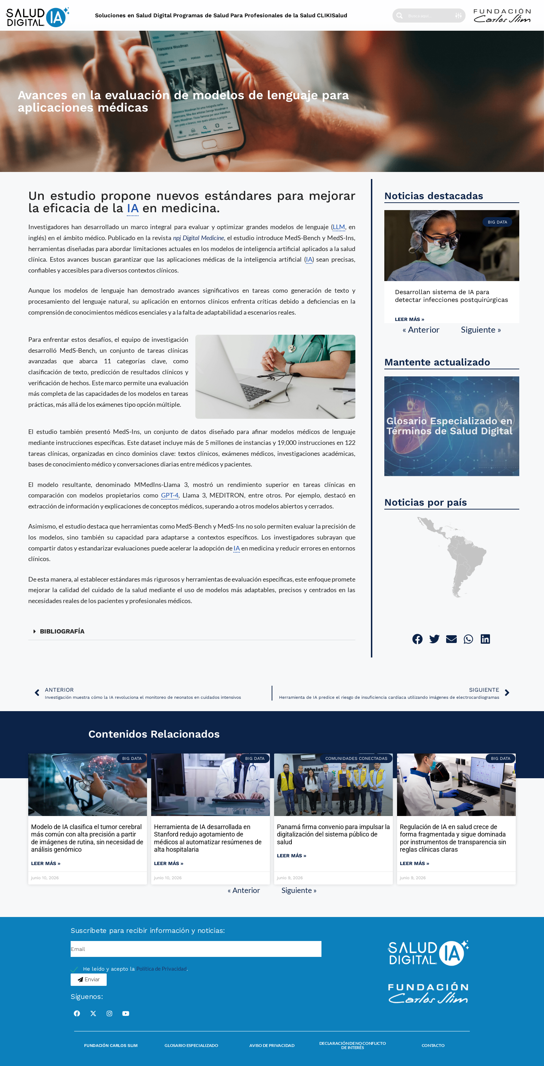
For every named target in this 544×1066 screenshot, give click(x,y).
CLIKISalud (332, 15)
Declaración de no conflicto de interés (352, 1045)
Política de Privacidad (161, 968)
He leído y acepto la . (135, 969)
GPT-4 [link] (169, 495)
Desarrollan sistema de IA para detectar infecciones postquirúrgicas (451, 295)
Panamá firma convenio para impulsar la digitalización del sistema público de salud (333, 834)
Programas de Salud (201, 15)
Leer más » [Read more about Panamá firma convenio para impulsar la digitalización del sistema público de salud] (291, 855)
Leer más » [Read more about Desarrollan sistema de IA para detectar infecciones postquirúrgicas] (409, 319)
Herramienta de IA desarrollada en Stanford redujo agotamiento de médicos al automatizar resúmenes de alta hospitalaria (208, 838)
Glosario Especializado (191, 1045)
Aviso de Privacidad (271, 1045)
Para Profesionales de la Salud (272, 15)
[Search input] (429, 15)
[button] (191, 631)
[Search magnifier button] (399, 15)
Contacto (433, 1045)
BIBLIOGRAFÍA (62, 631)
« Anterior (421, 329)
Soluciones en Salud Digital (133, 15)
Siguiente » (481, 329)
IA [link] (132, 208)
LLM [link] (339, 227)
